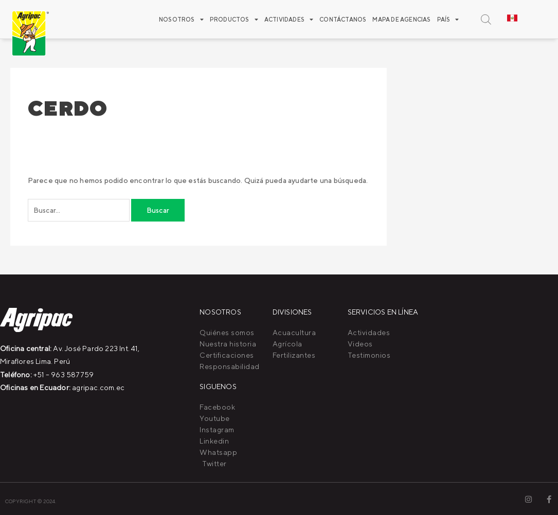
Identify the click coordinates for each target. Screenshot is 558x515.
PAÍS (448, 19)
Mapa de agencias (401, 19)
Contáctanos (342, 19)
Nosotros (181, 19)
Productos (234, 19)
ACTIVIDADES (288, 19)
